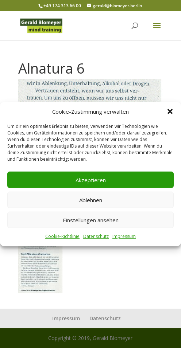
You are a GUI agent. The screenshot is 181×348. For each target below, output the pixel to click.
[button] (170, 111)
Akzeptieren (91, 180)
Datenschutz (96, 236)
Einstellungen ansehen (91, 220)
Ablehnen (90, 200)
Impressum (124, 236)
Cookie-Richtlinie (62, 236)
